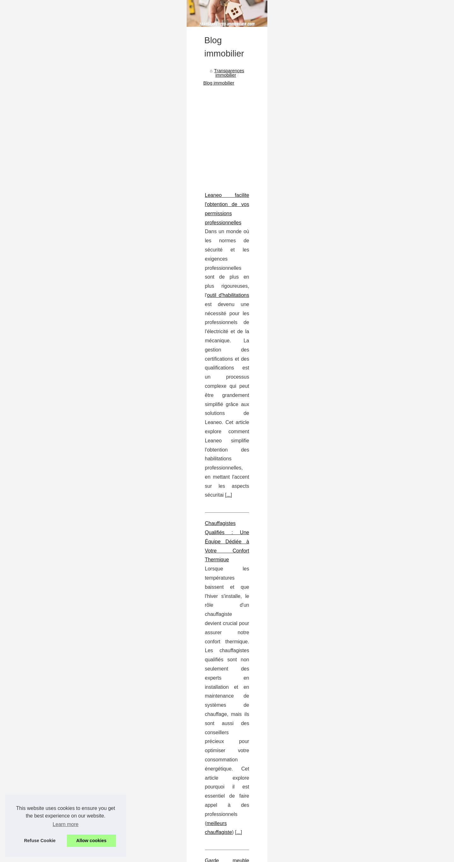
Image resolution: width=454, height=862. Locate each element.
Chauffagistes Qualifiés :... (355, 327)
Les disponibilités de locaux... (358, 256)
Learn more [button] (66, 824)
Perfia (121, 610)
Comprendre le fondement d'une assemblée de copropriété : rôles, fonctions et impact (137, 485)
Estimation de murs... (350, 369)
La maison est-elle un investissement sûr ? (123, 678)
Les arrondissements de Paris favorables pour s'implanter (138, 722)
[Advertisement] (180, 221)
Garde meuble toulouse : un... (359, 341)
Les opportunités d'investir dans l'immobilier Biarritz (131, 743)
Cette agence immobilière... (357, 228)
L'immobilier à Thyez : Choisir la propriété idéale (128, 646)
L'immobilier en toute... (352, 171)
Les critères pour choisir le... (357, 200)
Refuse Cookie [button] (39, 840)
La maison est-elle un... (352, 425)
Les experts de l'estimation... (358, 284)
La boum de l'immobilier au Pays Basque (121, 733)
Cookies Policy (155, 855)
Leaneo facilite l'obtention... (356, 313)
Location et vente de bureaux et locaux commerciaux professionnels (148, 711)
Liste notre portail (346, 148)
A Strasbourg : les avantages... (360, 214)
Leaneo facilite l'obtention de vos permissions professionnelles (110, 282)
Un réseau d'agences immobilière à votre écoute (129, 689)
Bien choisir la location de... (357, 242)
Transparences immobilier (70, 170)
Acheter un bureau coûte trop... (360, 270)
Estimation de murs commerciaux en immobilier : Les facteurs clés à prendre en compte (139, 574)
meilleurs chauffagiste (201, 392)
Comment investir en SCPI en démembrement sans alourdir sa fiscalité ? (153, 700)
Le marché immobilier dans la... (361, 397)
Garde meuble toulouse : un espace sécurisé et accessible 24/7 (112, 420)
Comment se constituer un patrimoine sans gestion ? (133, 668)
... (91, 328)
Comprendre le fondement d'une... (363, 355)
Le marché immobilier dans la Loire (115, 657)
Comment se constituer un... (357, 411)
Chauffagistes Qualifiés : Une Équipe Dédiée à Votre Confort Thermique (121, 356)
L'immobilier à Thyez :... (353, 383)
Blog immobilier (117, 170)
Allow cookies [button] (91, 840)
